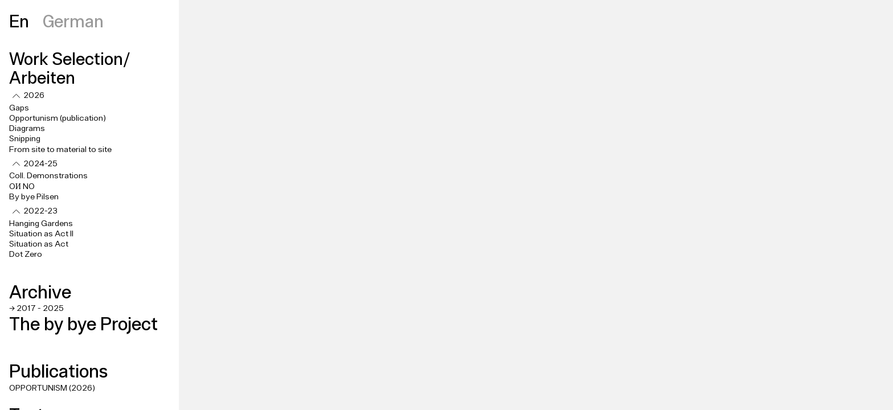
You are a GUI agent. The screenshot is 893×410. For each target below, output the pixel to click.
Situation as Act (38, 244)
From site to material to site (60, 150)
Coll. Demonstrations (48, 176)
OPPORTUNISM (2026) (52, 388)
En (19, 21)
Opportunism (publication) (57, 118)
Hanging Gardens (41, 224)
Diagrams (27, 129)
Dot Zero (25, 255)
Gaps (19, 108)
